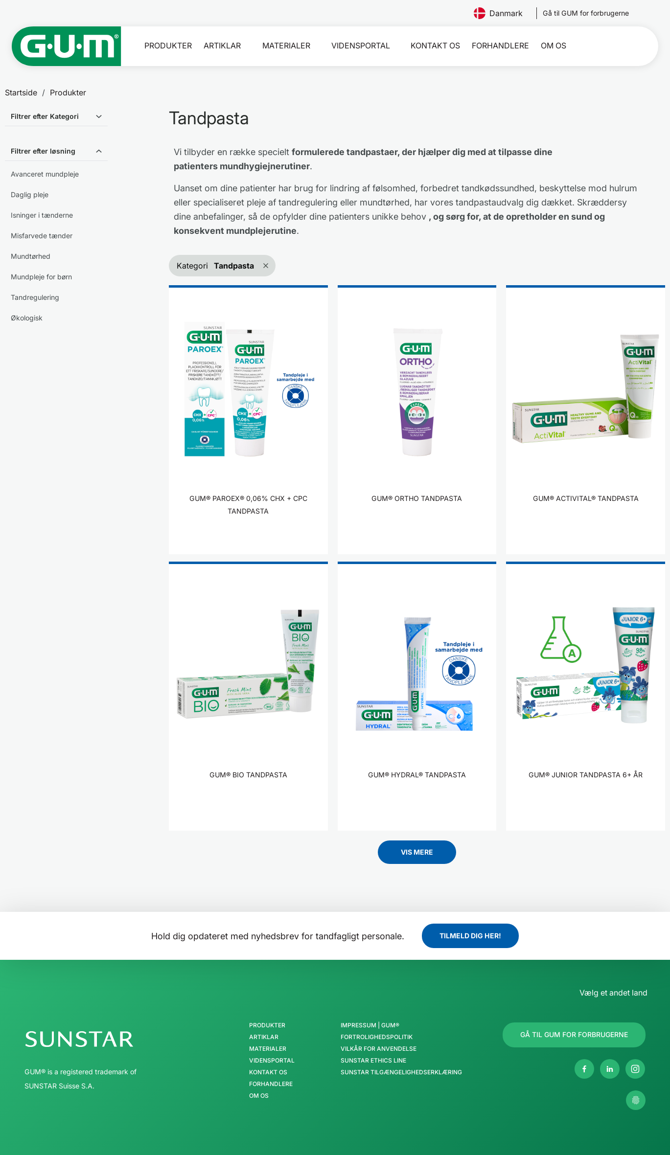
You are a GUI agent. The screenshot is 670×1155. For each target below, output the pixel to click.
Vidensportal (360, 45)
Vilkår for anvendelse (378, 1049)
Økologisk (27, 318)
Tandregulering (35, 297)
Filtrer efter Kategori (45, 116)
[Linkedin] (610, 1069)
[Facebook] (584, 1069)
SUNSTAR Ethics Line (373, 1061)
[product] (248, 419)
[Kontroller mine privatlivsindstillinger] (636, 1100)
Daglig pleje (29, 194)
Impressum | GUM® (370, 1025)
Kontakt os (435, 45)
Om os (553, 45)
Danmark (502, 13)
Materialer (286, 45)
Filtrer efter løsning (43, 151)
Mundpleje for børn (41, 276)
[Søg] (625, 46)
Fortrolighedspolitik (377, 1037)
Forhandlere (500, 45)
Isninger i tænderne (42, 215)
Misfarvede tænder (41, 235)
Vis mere (417, 852)
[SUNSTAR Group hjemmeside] (109, 1039)
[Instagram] (635, 1069)
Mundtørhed (30, 256)
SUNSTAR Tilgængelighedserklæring (401, 1072)
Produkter (168, 45)
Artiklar (222, 45)
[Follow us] (586, 13)
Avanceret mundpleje (45, 174)
